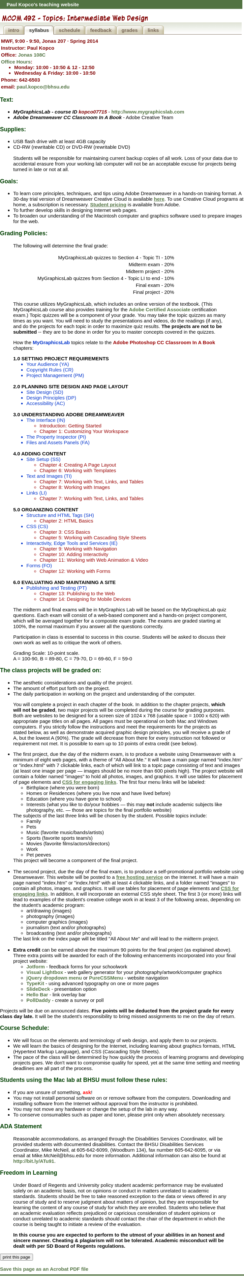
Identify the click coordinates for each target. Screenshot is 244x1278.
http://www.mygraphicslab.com (147, 112)
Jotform (35, 966)
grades (129, 30)
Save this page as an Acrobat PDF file (44, 1269)
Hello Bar (37, 994)
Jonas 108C (32, 55)
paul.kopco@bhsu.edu (43, 86)
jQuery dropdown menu (54, 978)
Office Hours (16, 61)
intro (13, 30)
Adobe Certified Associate (159, 309)
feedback (100, 30)
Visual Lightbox (44, 972)
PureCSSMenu (106, 978)
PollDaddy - (40, 1000)
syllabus (39, 30)
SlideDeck (38, 989)
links (153, 30)
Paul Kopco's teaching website (43, 4)
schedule (69, 30)
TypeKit (35, 983)
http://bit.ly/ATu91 (33, 1161)
